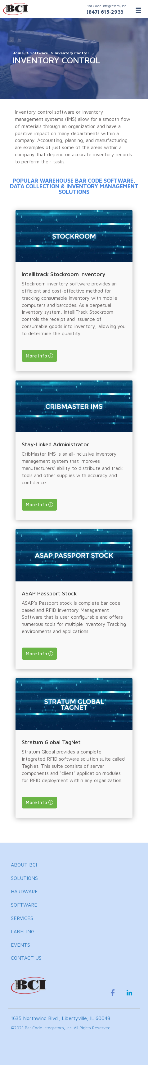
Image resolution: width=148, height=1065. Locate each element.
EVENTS (20, 945)
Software (39, 53)
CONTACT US (26, 958)
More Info (36, 355)
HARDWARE (24, 891)
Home (18, 53)
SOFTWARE (24, 905)
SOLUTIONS (24, 878)
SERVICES (22, 918)
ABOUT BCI (24, 864)
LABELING (22, 931)
